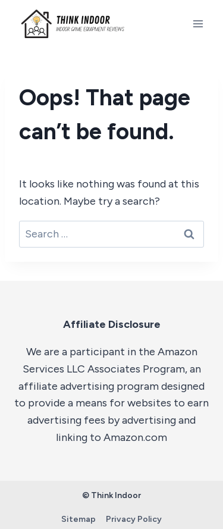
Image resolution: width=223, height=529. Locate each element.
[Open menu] (198, 23)
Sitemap (78, 519)
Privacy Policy (134, 519)
